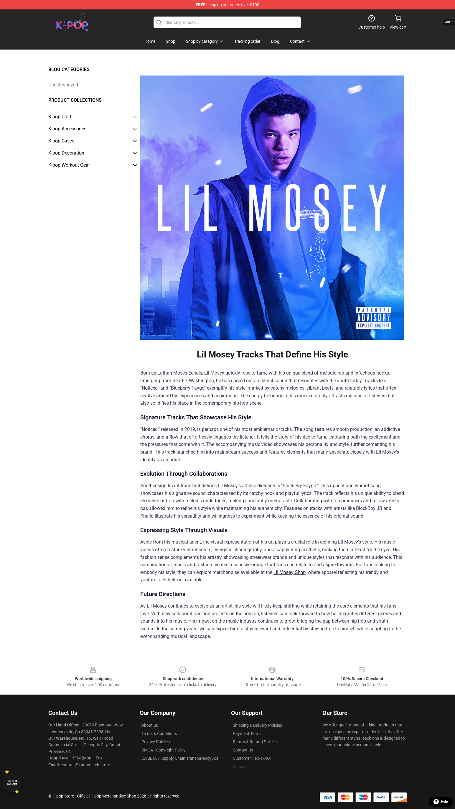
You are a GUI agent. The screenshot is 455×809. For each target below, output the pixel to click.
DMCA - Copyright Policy (163, 750)
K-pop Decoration (66, 153)
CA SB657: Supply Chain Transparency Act (179, 758)
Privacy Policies (155, 741)
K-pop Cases (61, 141)
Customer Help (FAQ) (252, 758)
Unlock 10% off (12, 783)
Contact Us (243, 750)
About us (149, 725)
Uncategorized (63, 85)
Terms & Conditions (159, 733)
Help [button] (440, 801)
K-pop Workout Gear (69, 165)
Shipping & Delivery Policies (257, 725)
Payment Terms (247, 733)
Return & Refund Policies (255, 741)
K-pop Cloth (60, 116)
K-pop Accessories (67, 129)
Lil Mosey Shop (289, 572)
